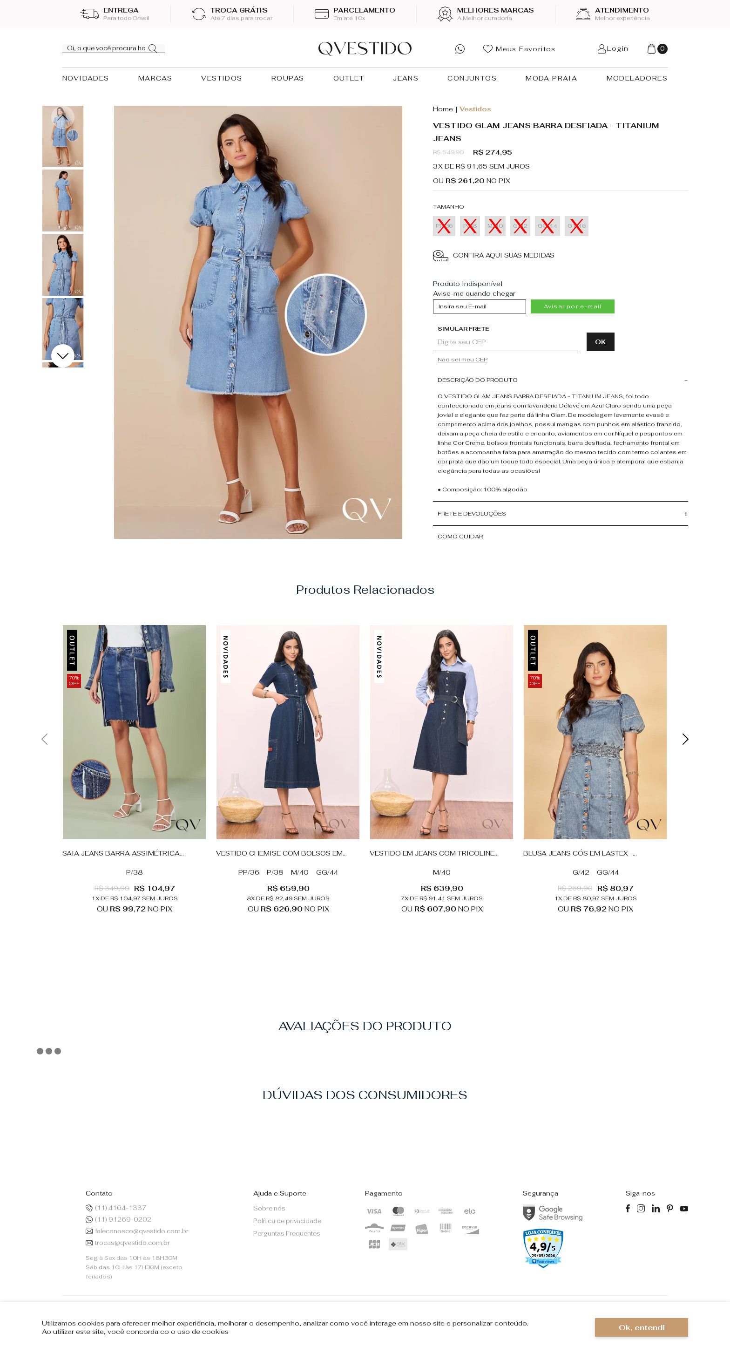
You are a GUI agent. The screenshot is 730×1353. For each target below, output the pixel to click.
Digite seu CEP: (524, 329)
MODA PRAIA (551, 78)
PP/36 (248, 872)
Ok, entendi (642, 1328)
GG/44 (327, 872)
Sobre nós (269, 1208)
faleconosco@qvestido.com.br (137, 1231)
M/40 (300, 872)
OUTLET (348, 78)
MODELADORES (637, 78)
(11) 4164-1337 (116, 1207)
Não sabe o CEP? (526, 359)
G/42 (581, 872)
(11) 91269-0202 (118, 1219)
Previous (62, 117)
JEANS (406, 78)
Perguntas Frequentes (286, 1233)
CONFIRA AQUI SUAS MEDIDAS (493, 256)
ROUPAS (287, 78)
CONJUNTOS (472, 78)
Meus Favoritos (519, 49)
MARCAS (155, 78)
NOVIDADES (85, 78)
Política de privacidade (287, 1221)
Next (62, 355)
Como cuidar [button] (460, 536)
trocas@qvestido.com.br (128, 1242)
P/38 (134, 872)
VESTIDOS (221, 78)
